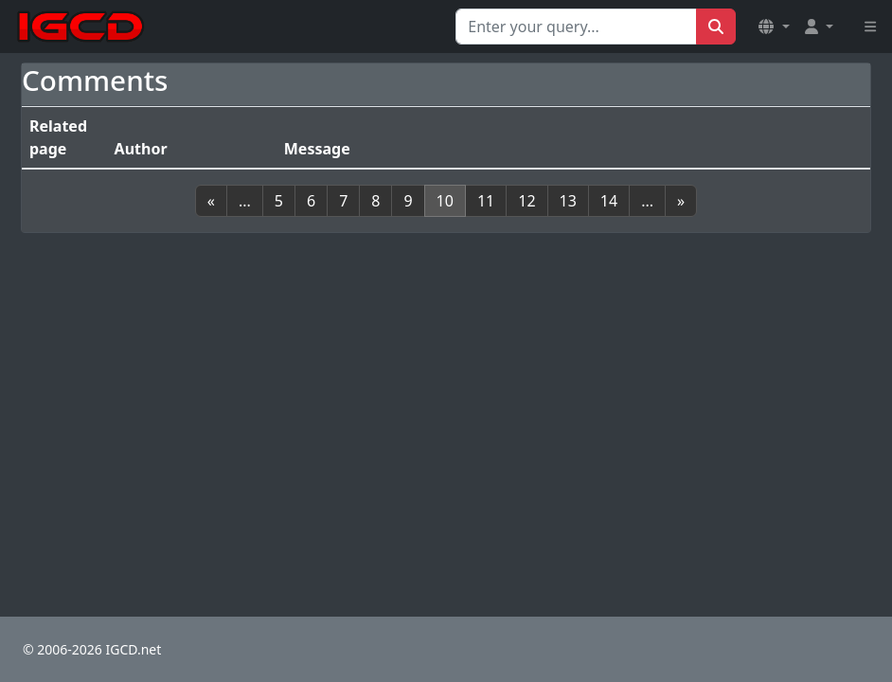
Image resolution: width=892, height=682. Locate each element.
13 (568, 200)
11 (485, 200)
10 (445, 200)
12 (526, 200)
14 (608, 200)
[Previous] (211, 201)
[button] (773, 26)
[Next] (681, 201)
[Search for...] (576, 27)
